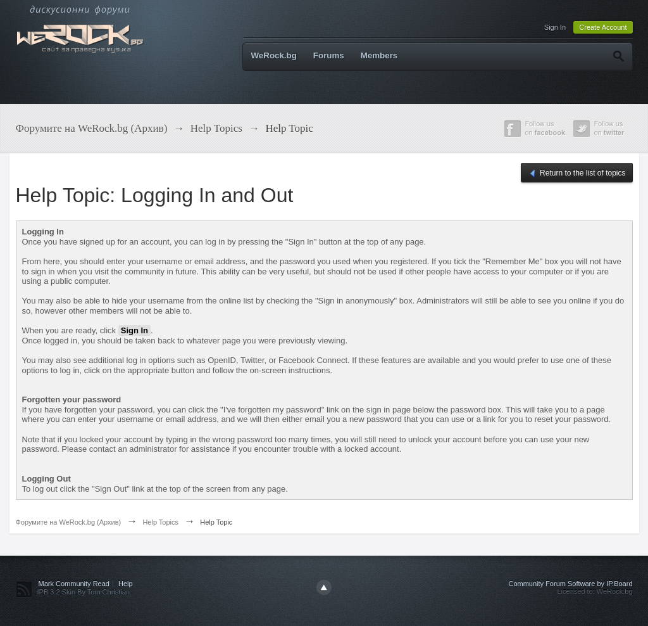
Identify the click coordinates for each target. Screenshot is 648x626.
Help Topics (160, 522)
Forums (328, 55)
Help (125, 583)
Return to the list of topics (577, 174)
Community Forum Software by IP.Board (570, 583)
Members (379, 55)
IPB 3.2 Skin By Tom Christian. (84, 592)
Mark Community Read (74, 583)
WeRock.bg (274, 55)
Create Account (602, 27)
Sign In (555, 27)
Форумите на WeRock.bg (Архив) (69, 522)
